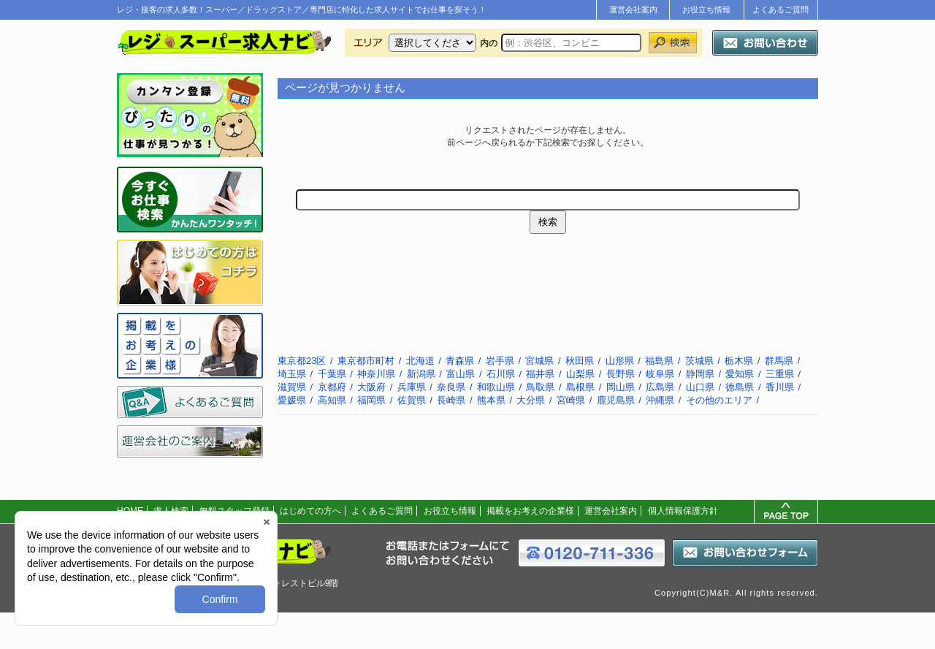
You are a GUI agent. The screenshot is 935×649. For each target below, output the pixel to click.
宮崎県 (571, 400)
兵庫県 (411, 387)
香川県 (780, 387)
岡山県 (620, 387)
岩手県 (500, 360)
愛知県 (739, 373)
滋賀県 (292, 387)
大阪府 (371, 387)
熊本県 (491, 400)
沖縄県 (660, 400)
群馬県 (779, 360)
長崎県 (451, 400)
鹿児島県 (616, 400)
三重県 (780, 373)
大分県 (530, 400)
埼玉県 (292, 373)
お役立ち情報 (706, 9)
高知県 (332, 400)
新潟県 (421, 373)
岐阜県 (660, 373)
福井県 (540, 373)
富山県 (460, 373)
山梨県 (580, 373)
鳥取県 (540, 387)
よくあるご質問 (780, 9)
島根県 (580, 387)
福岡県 (371, 400)
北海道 (420, 360)
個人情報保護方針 (683, 511)
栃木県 (739, 360)
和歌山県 (496, 387)
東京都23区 (302, 360)
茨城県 (699, 360)
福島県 (659, 360)
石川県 (500, 373)
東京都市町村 (365, 360)
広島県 (660, 387)
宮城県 (539, 360)
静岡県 (700, 373)
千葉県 (332, 373)
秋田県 (579, 360)
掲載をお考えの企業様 (530, 511)
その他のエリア (719, 400)
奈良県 (451, 387)
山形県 (620, 360)
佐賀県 (411, 400)
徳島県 (739, 387)
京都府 (332, 387)
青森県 (460, 360)
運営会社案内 (633, 9)
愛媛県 (292, 400)
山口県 (700, 387)
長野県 (620, 373)
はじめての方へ (310, 511)
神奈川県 (376, 373)
